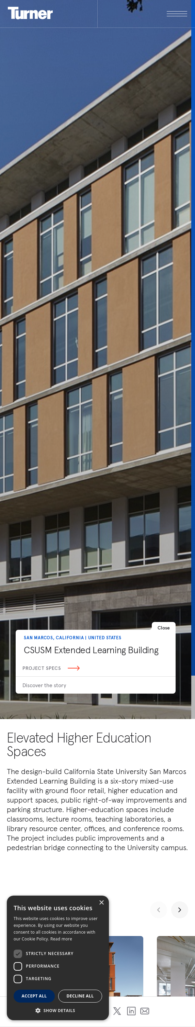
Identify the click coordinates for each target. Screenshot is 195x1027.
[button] (58, 1010)
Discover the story (44, 685)
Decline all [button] (80, 996)
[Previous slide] (158, 909)
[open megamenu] (142, 13)
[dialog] (58, 958)
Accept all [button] (34, 996)
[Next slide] (179, 909)
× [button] (101, 902)
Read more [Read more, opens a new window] (61, 939)
